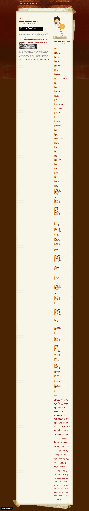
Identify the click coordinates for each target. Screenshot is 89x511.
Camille (64, 410)
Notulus (61, 467)
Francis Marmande (65, 435)
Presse (56, 137)
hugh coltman (57, 442)
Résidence (57, 144)
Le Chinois (57, 105)
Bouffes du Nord (58, 65)
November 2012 (57, 368)
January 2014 (57, 351)
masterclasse (63, 461)
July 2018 (56, 289)
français (55, 437)
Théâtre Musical (57, 167)
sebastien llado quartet (40, 59)
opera (60, 469)
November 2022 (57, 229)
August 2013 (57, 358)
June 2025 (57, 194)
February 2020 (57, 268)
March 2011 (57, 394)
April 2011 (56, 392)
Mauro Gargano (57, 114)
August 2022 (57, 233)
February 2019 (57, 281)
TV (55, 177)
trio (55, 173)
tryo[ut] (56, 176)
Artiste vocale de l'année (59, 56)
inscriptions (58, 443)
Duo (55, 82)
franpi (58, 437)
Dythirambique (56, 431)
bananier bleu (66, 403)
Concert (56, 70)
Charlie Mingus (56, 414)
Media (56, 116)
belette (59, 404)
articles (64, 402)
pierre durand (56, 472)
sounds (60, 484)
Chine (56, 69)
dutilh (68, 430)
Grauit (58, 439)
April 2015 (56, 334)
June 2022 (57, 235)
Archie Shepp (57, 53)
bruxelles (62, 408)
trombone (56, 174)
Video (56, 182)
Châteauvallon (62, 414)
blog (27, 59)
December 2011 (57, 382)
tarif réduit (61, 488)
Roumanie (56, 146)
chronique (56, 415)
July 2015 (56, 330)
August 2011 (57, 387)
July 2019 (56, 276)
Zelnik (67, 496)
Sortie (56, 155)
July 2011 (56, 388)
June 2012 (57, 375)
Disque (56, 79)
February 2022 (57, 240)
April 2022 (56, 238)
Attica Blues (57, 57)
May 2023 (56, 222)
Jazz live (62, 447)
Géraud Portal (60, 438)
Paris (56, 130)
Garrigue (55, 438)
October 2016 (57, 313)
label (58, 455)
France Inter (61, 434)
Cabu (65, 408)
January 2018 (57, 296)
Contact (29, 508)
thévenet (57, 489)
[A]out (56, 48)
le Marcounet (65, 455)
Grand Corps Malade (58, 94)
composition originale (57, 418)
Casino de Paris (64, 411)
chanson (60, 412)
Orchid (56, 129)
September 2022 (58, 231)
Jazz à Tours (57, 101)
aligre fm (65, 399)
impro (55, 443)
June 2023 (57, 221)
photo (67, 471)
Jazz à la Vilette (57, 100)
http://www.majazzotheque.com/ (43, 25)
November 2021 (57, 244)
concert (63, 418)
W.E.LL (57, 495)
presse (59, 474)
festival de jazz (61, 433)
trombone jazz (61, 491)
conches (65, 419)
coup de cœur (35, 59)
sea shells (63, 478)
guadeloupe (61, 439)
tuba (66, 492)
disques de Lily (57, 429)
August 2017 (57, 302)
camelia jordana (60, 410)
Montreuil (56, 120)
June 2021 (57, 250)
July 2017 (56, 303)
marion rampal (57, 461)
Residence (57, 143)
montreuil (58, 465)
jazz (21, 59)
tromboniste (56, 492)
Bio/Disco (40, 9)
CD (55, 66)
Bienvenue (57, 61)
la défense (56, 454)
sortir (57, 484)
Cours (56, 75)
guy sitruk (61, 441)
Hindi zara (65, 441)
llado (45, 59)
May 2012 (56, 376)
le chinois (60, 455)
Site (55, 152)
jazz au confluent (57, 446)
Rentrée (56, 142)
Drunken (65, 429)
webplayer (60, 495)
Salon (56, 147)
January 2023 (57, 227)
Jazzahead (57, 103)
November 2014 (57, 340)
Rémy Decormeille (63, 477)
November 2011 (57, 384)
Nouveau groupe (58, 125)
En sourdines (57, 84)
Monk (56, 118)
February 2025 (57, 199)
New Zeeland (57, 124)
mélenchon (55, 463)
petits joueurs (61, 471)
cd (67, 411)
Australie (56, 58)
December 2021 (57, 243)
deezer (55, 426)
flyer (58, 434)
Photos (57, 9)
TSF (62, 492)
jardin (54, 445)
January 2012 (57, 381)
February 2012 (57, 380)
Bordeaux (55, 407)
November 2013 (57, 354)
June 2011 (57, 390)
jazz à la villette (63, 446)
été (55, 88)
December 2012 (57, 367)
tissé (59, 489)
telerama (65, 488)
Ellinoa (56, 83)
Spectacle (68, 484)
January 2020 (57, 269)
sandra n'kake (59, 478)
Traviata (56, 172)
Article (56, 54)
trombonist (65, 491)
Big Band (56, 62)
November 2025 (57, 189)
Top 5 (61, 489)
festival (57, 433)
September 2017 (58, 300)
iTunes (56, 99)
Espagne (56, 87)
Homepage (21, 18)
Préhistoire (62, 474)
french (60, 437)
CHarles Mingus (65, 412)
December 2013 (57, 353)
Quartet (56, 139)
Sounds (56, 156)
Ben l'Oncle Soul (57, 406)
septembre (62, 481)
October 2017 (57, 299)
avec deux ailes (59, 403)
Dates (32, 9)
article (61, 402)
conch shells (60, 419)
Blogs (35, 23)
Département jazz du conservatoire (61, 78)
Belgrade (67, 404)
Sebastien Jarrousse (58, 148)
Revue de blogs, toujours (29, 21)
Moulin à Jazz (57, 121)
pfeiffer (64, 471)
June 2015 (57, 332)
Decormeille (64, 424)
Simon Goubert (59, 482)
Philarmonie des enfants (59, 133)
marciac (67, 459)
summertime (62, 486)
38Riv (56, 47)
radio (55, 477)
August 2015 (57, 329)
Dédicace (58, 426)
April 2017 (56, 306)
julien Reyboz (61, 451)
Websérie (56, 186)
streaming (61, 485)
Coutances (58, 423)
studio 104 (65, 485)
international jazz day (64, 443)
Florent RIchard (57, 91)
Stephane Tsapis (58, 159)
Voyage (56, 185)
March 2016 (57, 321)
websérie (64, 495)
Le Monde (56, 107)
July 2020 (56, 262)
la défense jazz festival (59, 104)
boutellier (58, 408)
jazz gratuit (58, 447)
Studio (56, 160)
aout (61, 400)
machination (58, 459)
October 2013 (57, 355)
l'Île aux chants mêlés (64, 452)
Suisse (56, 161)
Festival (56, 90)
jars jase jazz (58, 445)
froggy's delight (64, 437)
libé (66, 458)
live (55, 109)
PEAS (61, 470)
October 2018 (57, 286)
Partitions (48, 9)
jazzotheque (24, 59)
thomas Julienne (58, 168)
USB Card (56, 178)
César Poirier (56, 412)
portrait (56, 474)
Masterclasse (57, 113)
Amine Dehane (57, 400)
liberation (63, 458)
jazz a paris (65, 445)
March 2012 (57, 378)
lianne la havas (59, 458)
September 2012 (58, 371)
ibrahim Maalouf (64, 442)
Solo (55, 154)
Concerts (56, 71)
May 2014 (56, 347)
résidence (55, 478)
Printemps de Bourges (59, 138)
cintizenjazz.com (61, 415)
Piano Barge (57, 135)
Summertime (57, 163)
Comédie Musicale (64, 416)
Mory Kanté (61, 466)
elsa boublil (61, 431)
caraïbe (58, 411)
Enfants (56, 86)
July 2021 (56, 249)
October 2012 (57, 370)
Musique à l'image (58, 122)
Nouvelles (30, 23)
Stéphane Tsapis (56, 485)
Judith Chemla (56, 451)
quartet (62, 475)
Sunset (56, 164)
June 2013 (57, 360)
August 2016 (57, 315)
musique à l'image (56, 467)
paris (59, 470)
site (62, 482)
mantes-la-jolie (63, 459)
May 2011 (56, 391)
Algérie (56, 52)
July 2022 (56, 234)
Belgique (63, 404)
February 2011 (57, 395)
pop (54, 474)
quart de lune (58, 475)
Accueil (23, 9)
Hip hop (56, 95)
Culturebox (63, 423)
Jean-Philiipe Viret (65, 450)
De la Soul (56, 77)
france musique (58, 435)
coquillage (60, 422)
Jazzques (59, 450)
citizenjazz (56, 416)
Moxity (67, 466)
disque (31, 59)
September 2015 (58, 328)
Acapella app (57, 49)
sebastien (66, 478)
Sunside (56, 165)
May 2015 (56, 333)
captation (55, 411)
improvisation (57, 96)
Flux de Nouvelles (58, 499)
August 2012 (57, 372)
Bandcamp (57, 60)
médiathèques (66, 462)
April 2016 (56, 320)
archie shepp (65, 400)
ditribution (62, 429)
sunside (55, 488)
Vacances (56, 180)
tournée (56, 169)
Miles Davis (57, 117)
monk (55, 465)
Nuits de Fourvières (66, 467)
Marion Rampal (57, 112)
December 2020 (57, 257)
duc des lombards (63, 430)
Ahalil (59, 399)
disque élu (65, 427)
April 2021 (56, 252)
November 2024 (57, 202)
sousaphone (64, 484)
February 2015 (57, 337)
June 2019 (57, 277)
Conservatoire (57, 74)
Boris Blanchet (60, 407)
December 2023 (57, 214)
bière (61, 406)
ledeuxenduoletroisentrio (59, 108)
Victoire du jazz (57, 181)
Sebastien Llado (57, 150)
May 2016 (56, 319)
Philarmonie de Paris (58, 131)
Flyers (56, 92)
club (59, 416)
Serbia (56, 151)
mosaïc (29, 59)
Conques (65, 9)
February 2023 (57, 225)
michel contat (60, 463)
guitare (57, 441)
